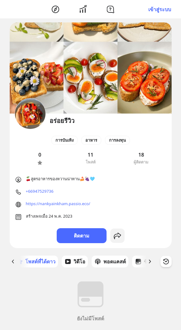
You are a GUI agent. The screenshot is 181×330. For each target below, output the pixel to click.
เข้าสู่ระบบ (159, 9)
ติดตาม (81, 235)
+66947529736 (40, 191)
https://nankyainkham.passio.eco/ (58, 203)
